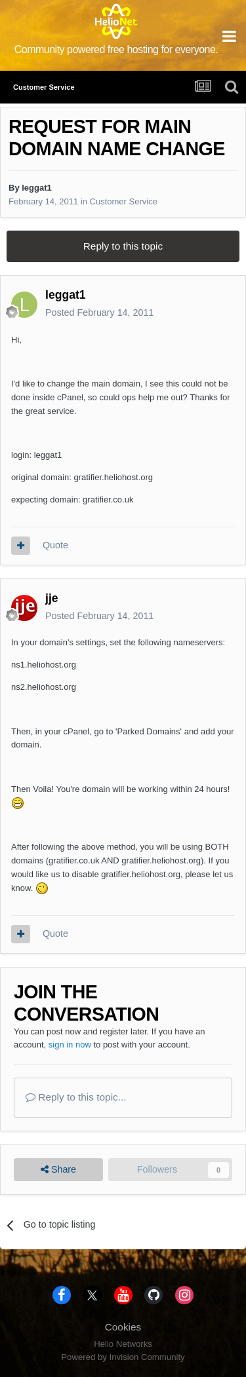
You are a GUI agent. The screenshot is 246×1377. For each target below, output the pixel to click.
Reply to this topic (123, 246)
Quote (55, 545)
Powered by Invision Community (122, 1357)
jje (51, 598)
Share (58, 1169)
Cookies (123, 1326)
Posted (99, 312)
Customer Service (123, 201)
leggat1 (37, 188)
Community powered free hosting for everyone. (116, 49)
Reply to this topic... (76, 1097)
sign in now (70, 1044)
